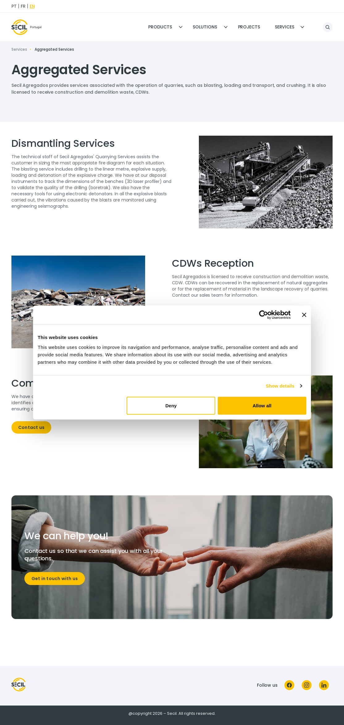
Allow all (262, 405)
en (32, 6)
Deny (171, 405)
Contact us (31, 427)
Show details (280, 385)
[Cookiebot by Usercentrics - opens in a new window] (264, 315)
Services (284, 27)
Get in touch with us (54, 578)
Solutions (205, 27)
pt (14, 6)
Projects (249, 27)
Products (160, 27)
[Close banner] (304, 315)
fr (23, 6)
